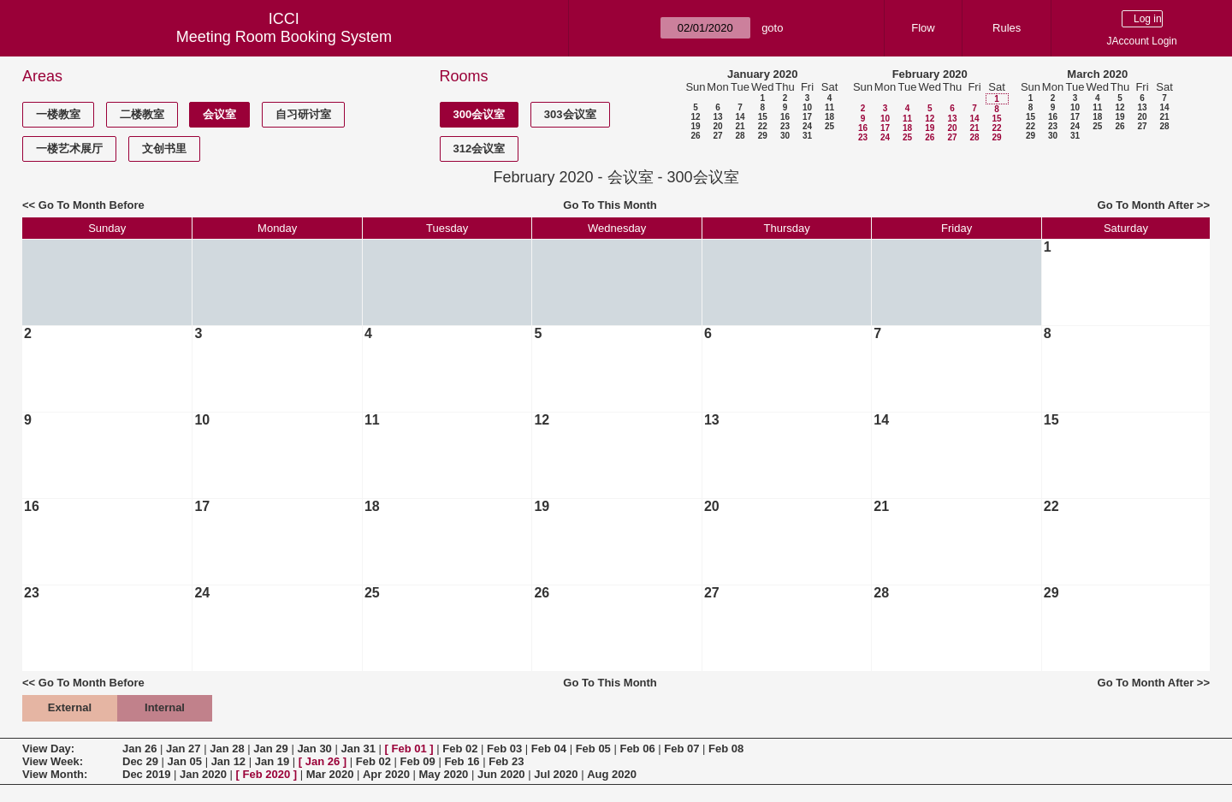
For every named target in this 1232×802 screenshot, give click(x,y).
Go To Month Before (91, 205)
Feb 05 (593, 748)
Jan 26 (139, 748)
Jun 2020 (501, 774)
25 (829, 126)
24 (807, 126)
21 (739, 126)
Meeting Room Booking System (284, 36)
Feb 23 (506, 761)
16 (785, 117)
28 (739, 135)
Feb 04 (548, 748)
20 (717, 126)
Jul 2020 (556, 774)
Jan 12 (228, 761)
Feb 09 (417, 761)
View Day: (48, 748)
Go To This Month (610, 205)
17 (807, 117)
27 (717, 135)
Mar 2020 (330, 774)
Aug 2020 (612, 774)
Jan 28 (227, 748)
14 (739, 117)
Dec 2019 (146, 774)
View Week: (52, 761)
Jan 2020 (203, 774)
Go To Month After (1146, 205)
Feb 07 (681, 748)
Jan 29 (270, 748)
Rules (1006, 27)
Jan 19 (272, 761)
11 (829, 107)
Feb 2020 (267, 774)
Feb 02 (459, 748)
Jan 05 (185, 761)
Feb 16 (461, 761)
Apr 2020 (386, 774)
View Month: (54, 774)
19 (695, 126)
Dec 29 (140, 761)
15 (762, 117)
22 (762, 126)
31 (807, 135)
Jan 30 (314, 748)
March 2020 (1097, 74)
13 (717, 117)
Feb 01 (409, 748)
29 (762, 135)
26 (695, 135)
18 (829, 117)
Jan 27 (183, 748)
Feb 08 (725, 748)
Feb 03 (504, 748)
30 (785, 135)
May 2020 (444, 774)
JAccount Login (1142, 41)
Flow (922, 27)
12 (695, 117)
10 (807, 107)
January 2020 (762, 74)
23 (785, 126)
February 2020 (930, 74)
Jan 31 (358, 748)
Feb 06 (636, 748)
